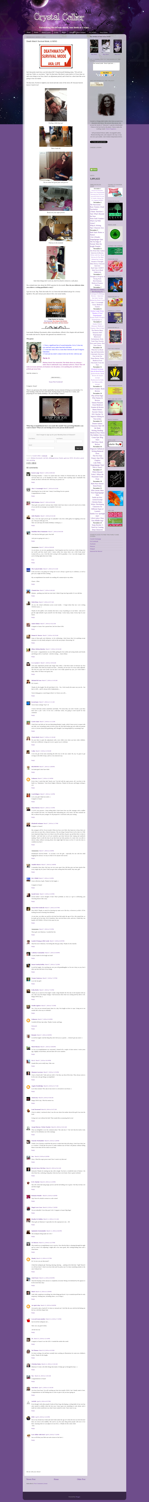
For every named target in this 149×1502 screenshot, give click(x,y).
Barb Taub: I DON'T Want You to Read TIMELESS (97, 272)
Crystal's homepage (95, 540)
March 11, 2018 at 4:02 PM (54, 1231)
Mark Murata (35, 1046)
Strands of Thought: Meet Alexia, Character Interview (97, 265)
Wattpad (92, 550)
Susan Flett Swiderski (55, 382)
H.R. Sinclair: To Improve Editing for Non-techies (97, 418)
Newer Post (30, 1479)
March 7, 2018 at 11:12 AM (47, 721)
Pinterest (92, 548)
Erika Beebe (35, 990)
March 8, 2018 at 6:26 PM (42, 1156)
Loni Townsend (36, 1109)
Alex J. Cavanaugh (37, 488)
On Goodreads (94, 543)
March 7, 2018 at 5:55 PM (46, 929)
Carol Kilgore (35, 794)
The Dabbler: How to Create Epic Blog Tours (97, 439)
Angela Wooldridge (37, 1086)
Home (29, 32)
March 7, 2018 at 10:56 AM (48, 663)
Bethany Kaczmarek (36, 458)
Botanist (33, 1035)
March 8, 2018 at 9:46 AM (46, 1097)
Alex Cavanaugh (48, 321)
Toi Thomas (34, 1350)
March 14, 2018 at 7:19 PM (53, 1319)
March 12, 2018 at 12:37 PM (47, 1242)
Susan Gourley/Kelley (37, 964)
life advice (77, 458)
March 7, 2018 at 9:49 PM (44, 1035)
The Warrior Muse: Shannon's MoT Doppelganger (97, 334)
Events (56, 32)
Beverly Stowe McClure (38, 1168)
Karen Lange (35, 473)
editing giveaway (53, 458)
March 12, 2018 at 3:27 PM (44, 1258)
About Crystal (46, 32)
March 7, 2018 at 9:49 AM (47, 590)
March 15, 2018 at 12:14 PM (42, 1338)
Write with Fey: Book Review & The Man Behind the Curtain (97, 259)
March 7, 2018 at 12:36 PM (45, 778)
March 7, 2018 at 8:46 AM (55, 531)
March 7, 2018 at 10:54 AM (53, 649)
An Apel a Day (35, 1305)
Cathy (33, 751)
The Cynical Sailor (37, 569)
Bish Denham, (63, 321)
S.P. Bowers (34, 1242)
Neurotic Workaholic (37, 1140)
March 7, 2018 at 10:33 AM (50, 635)
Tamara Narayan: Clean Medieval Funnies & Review (97, 406)
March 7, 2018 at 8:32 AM (48, 516)
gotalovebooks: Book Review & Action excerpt (97, 377)
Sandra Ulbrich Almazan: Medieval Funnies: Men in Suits (97, 328)
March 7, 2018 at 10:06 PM (48, 1046)
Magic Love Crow (36, 1207)
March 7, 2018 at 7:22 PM (52, 964)
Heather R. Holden (37, 1219)
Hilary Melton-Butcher (38, 649)
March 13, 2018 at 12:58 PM (43, 1291)
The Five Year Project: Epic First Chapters (97, 459)
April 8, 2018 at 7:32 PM (52, 1434)
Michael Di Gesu (36, 680)
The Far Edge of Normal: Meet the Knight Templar (96, 245)
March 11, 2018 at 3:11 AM (51, 1219)
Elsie (32, 560)
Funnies (61, 458)
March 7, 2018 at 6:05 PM (57, 941)
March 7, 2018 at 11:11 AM (47, 702)
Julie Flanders (35, 516)
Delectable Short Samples (77, 32)
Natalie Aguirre (36, 1005)
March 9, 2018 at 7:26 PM (50, 1207)
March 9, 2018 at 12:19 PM (48, 1182)
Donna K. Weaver (36, 635)
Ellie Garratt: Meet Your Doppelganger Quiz (97, 494)
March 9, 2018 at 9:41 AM (53, 1168)
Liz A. (33, 1060)
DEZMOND (35, 766)
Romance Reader (36, 1195)
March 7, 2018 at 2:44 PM (46, 851)
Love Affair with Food (38, 1434)
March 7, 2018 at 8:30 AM (47, 502)
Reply (33, 482)
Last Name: (59, 438)
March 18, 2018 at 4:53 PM (46, 1350)
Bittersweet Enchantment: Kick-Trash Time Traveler (97, 341)
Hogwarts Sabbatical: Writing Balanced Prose (97, 452)
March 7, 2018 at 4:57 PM (52, 907)
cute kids (45, 458)
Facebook (92, 545)
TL (32, 1338)
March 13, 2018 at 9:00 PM (48, 1305)
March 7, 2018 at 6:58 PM (52, 952)
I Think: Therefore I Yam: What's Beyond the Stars (97, 215)
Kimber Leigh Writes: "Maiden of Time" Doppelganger (97, 315)
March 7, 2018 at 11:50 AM (43, 751)
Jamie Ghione (35, 623)
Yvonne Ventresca (36, 978)
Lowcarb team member (38, 1319)
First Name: (32, 438)
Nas (32, 1156)
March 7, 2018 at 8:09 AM (47, 473)
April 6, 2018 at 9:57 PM (44, 1401)
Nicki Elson (34, 602)
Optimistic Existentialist (38, 1231)
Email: (30, 445)
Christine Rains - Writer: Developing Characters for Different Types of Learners (97, 508)
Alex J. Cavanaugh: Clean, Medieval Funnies (97, 306)
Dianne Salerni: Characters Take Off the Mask (97, 427)
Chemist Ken (35, 590)
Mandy (33, 1258)
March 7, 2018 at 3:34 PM (46, 878)
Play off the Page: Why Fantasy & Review (97, 399)
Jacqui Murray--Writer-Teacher (41, 1127)
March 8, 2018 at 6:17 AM (51, 1086)
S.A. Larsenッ (35, 663)
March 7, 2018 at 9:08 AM (46, 547)
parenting (32, 460)
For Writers (92, 32)
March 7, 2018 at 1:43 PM (47, 794)
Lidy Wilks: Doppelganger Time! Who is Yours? (97, 466)
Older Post (81, 1479)
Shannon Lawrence (37, 1072)
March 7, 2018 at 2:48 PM (48, 864)
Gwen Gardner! (64, 322)
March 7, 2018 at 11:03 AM (49, 680)
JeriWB (33, 1401)
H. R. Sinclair (35, 1182)
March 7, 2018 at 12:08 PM (47, 766)
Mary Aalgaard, (56, 321)
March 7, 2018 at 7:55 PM (48, 1005)
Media (64, 32)
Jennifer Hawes (36, 864)
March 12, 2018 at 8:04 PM (47, 1278)
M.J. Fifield (34, 878)
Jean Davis (34, 1387)
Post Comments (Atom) (40, 1483)
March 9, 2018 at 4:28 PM (50, 1195)
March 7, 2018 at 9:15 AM (50, 569)
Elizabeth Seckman (37, 823)
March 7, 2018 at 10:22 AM (48, 623)
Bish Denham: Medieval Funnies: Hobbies (97, 285)
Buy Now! (94, 54)
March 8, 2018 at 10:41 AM (59, 1127)
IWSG (71, 458)
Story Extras (104, 32)
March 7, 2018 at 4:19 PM (47, 894)
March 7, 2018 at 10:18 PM (43, 1060)
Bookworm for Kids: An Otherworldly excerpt (97, 384)
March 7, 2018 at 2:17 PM (51, 823)
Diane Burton (35, 807)
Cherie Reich (35, 737)
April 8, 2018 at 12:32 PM (42, 1417)
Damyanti (34, 1026)
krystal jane (35, 702)
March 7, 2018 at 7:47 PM (50, 978)
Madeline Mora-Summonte (39, 531)
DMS (33, 1417)
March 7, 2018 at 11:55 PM (51, 1072)
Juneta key (34, 1097)
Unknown (34, 778)
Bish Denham (35, 502)
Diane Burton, (55, 322)
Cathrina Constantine (37, 952)
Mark (33, 1291)
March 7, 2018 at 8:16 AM (50, 488)
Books (36, 32)
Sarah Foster (35, 894)
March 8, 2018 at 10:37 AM (49, 1109)
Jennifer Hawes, (47, 322)
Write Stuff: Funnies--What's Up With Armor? (97, 222)
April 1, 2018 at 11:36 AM (46, 1387)
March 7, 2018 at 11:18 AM (47, 737)
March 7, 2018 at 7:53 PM (46, 990)
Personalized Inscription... (106, 67)
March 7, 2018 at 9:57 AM (46, 602)
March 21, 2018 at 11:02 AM (49, 1364)
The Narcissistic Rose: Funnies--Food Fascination (97, 208)
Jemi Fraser (35, 1278)
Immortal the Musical (96, 553)
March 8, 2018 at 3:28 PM (52, 1140)
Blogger (78, 1497)
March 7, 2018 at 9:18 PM (45, 1019)
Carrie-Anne (35, 721)
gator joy (66, 458)
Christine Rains (36, 1364)
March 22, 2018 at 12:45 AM (43, 1376)
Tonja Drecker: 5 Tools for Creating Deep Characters (97, 529)
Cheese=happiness (111, 130)
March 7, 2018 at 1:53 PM (47, 807)
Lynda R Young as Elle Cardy (40, 941)
